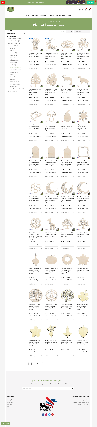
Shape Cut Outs (49, 17)
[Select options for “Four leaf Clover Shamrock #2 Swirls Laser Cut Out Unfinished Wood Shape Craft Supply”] (33, 235)
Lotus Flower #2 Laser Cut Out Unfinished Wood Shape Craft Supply (66, 51)
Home (37, 17)
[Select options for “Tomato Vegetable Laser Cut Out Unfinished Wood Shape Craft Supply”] (49, 270)
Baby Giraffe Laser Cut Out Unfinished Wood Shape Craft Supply (51, 221)
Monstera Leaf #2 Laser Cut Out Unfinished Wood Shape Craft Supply (35, 85)
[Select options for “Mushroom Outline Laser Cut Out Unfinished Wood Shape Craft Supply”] (49, 131)
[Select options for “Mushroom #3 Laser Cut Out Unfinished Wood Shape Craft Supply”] (33, 61)
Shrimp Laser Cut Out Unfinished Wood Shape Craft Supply (67, 84)
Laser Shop (42, 17)
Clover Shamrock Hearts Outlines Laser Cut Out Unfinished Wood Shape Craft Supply (83, 51)
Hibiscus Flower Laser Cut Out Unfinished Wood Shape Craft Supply (82, 292)
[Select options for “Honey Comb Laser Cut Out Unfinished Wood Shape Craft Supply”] (33, 198)
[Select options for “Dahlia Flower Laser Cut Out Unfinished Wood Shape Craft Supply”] (65, 302)
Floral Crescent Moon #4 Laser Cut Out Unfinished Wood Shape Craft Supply (51, 51)
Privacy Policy (10, 384)
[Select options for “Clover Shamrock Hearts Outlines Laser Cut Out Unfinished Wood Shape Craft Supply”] (81, 62)
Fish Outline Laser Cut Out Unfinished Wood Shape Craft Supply (34, 118)
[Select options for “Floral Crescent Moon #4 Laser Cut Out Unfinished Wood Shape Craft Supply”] (49, 62)
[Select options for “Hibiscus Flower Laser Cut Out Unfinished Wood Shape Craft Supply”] (81, 304)
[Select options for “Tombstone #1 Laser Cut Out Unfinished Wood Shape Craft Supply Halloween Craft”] (65, 165)
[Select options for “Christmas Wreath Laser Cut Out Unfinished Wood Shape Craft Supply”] (65, 270)
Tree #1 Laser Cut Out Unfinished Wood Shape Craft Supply (83, 221)
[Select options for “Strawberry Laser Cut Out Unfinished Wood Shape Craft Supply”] (81, 337)
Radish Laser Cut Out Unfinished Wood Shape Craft (51, 326)
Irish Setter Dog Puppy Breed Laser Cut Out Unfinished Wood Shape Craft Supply (83, 85)
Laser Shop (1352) (12, 32)
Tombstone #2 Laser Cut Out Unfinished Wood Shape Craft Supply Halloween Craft (51, 154)
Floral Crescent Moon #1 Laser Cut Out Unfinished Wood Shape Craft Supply (83, 188)
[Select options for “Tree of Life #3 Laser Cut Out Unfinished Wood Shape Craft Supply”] (33, 304)
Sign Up (72, 370)
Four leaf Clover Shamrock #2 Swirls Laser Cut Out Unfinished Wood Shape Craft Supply (35, 223)
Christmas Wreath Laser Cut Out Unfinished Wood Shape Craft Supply (67, 258)
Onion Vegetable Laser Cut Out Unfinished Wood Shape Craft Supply (35, 258)
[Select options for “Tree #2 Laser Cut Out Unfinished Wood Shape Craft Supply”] (65, 232)
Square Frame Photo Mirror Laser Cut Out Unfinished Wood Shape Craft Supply (83, 154)
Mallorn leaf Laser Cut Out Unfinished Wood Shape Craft (66, 326)
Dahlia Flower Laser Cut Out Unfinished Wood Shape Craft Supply (67, 291)
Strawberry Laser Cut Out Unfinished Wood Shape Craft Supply (82, 326)
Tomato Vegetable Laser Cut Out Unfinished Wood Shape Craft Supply (51, 258)
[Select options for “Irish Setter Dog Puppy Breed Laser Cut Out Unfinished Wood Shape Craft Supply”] (81, 97)
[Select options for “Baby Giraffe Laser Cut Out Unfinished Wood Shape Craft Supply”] (49, 232)
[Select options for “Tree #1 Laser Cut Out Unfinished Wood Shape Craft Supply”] (81, 232)
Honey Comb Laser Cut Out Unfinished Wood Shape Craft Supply (35, 187)
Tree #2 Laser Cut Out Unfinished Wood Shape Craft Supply (67, 221)
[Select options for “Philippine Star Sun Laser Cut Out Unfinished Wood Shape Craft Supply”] (81, 131)
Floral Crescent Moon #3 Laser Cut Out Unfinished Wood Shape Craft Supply (51, 188)
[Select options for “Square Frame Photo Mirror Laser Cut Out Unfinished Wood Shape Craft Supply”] (81, 165)
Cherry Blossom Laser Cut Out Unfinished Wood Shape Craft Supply (34, 327)
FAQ (8, 389)
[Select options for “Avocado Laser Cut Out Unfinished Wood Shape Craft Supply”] (65, 129)
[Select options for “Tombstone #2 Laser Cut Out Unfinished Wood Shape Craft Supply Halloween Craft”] (49, 165)
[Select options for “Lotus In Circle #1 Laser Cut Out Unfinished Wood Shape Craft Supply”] (49, 304)
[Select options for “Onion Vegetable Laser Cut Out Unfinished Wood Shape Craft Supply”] (33, 270)
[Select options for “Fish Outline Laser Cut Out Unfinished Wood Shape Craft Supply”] (33, 129)
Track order (9, 387)
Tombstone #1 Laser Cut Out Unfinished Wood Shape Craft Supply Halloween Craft (67, 154)
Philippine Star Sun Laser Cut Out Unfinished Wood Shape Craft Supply (83, 119)
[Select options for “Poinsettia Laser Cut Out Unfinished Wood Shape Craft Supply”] (81, 268)
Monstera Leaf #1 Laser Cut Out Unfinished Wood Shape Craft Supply (51, 85)
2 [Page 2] (33, 346)
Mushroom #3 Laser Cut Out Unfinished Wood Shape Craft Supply (35, 50)
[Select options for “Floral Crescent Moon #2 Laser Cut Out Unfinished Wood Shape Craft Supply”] (65, 199)
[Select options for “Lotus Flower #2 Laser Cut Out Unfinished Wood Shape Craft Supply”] (65, 62)
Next (41, 346)
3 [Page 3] (37, 346)
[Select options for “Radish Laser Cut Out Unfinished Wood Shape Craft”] (49, 337)
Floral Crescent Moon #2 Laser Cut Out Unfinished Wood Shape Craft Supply (67, 188)
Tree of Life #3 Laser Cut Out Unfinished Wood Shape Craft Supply (34, 292)
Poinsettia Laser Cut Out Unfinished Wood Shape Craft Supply (83, 257)
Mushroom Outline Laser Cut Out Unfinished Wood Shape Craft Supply (51, 119)
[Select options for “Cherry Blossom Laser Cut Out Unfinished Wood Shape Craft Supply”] (33, 338)
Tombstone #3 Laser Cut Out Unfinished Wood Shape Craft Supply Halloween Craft (35, 154)
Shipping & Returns (11, 382)
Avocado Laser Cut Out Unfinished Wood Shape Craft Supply (67, 118)
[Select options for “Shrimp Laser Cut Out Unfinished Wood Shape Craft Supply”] (65, 95)
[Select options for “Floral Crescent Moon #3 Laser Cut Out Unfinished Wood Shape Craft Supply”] (49, 199)
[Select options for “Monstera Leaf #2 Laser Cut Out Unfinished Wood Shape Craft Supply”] (33, 97)
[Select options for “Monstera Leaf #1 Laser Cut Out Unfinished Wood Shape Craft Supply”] (49, 97)
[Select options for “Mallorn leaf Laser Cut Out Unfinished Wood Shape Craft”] (65, 337)
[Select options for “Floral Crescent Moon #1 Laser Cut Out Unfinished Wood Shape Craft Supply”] (81, 199)
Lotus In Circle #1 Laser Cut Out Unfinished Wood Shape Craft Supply (51, 292)
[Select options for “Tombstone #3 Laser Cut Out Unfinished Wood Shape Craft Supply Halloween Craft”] (33, 165)
